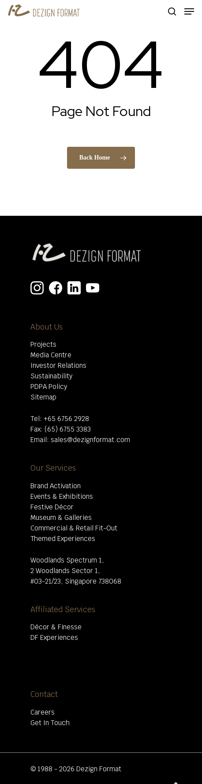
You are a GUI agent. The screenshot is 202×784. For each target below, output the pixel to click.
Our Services (53, 468)
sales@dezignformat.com (90, 440)
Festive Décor (52, 507)
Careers (42, 712)
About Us (46, 327)
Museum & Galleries (61, 517)
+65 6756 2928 (66, 418)
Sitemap (43, 397)
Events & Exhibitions (61, 496)
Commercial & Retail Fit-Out (73, 528)
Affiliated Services (62, 609)
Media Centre (50, 355)
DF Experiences (54, 637)
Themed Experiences (62, 538)
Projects (43, 344)
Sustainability (51, 376)
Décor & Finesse (56, 627)
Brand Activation (55, 486)
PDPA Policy (48, 386)
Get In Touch (50, 723)
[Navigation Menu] (189, 11)
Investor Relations (58, 365)
